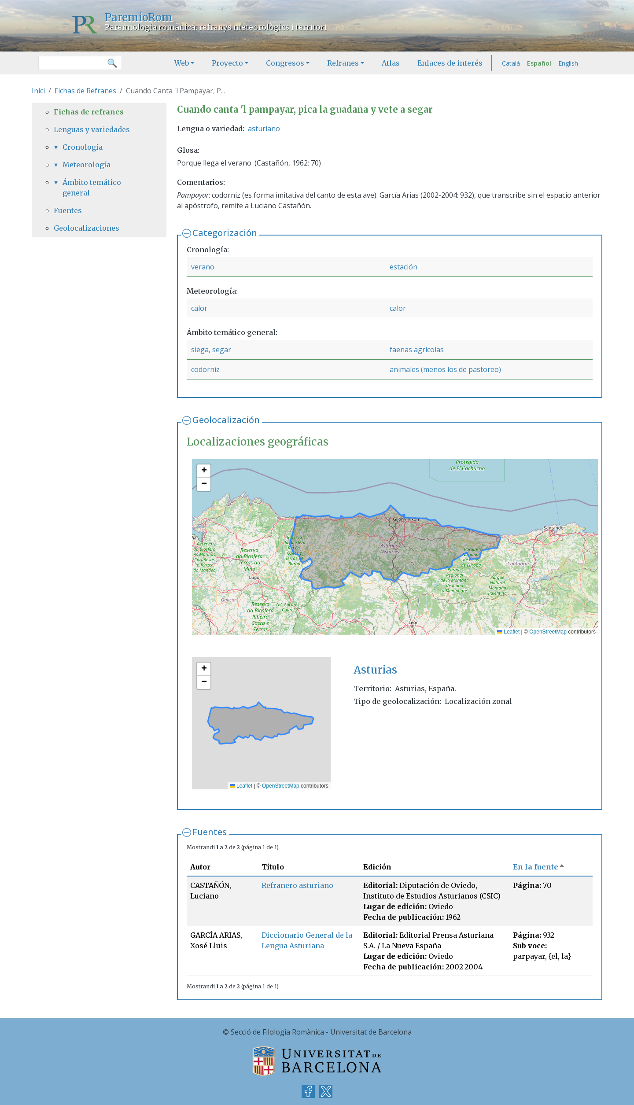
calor (199, 308)
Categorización (224, 233)
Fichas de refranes (89, 111)
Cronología (83, 147)
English (568, 63)
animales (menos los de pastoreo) (445, 369)
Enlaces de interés (450, 63)
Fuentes (209, 832)
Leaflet (508, 632)
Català (511, 63)
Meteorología (87, 164)
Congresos (285, 63)
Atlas (391, 63)
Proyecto (227, 63)
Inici (38, 91)
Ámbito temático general (92, 187)
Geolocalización (226, 420)
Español (539, 63)
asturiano (264, 128)
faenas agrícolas (417, 349)
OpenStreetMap (548, 632)
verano (202, 267)
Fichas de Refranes (85, 91)
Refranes (343, 63)
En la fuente (539, 866)
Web (181, 63)
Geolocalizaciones (86, 228)
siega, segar (211, 349)
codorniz (205, 369)
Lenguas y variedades (92, 129)
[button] (203, 471)
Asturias (375, 670)
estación (403, 267)
